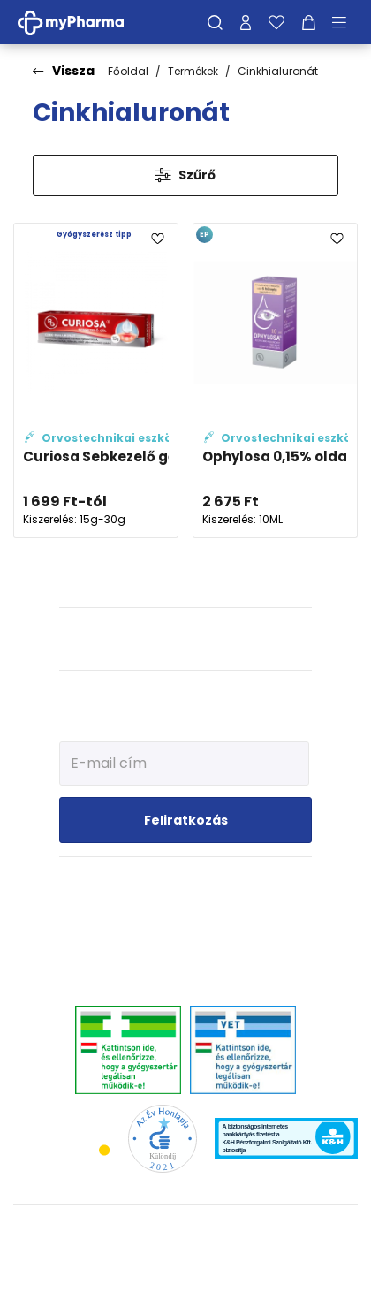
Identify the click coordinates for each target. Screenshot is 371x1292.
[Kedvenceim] (276, 22)
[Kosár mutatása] (309, 22)
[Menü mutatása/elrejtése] (345, 22)
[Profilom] (245, 22)
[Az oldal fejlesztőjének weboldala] (186, 1264)
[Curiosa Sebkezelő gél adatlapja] (95, 380)
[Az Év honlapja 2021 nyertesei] (162, 1138)
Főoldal (128, 71)
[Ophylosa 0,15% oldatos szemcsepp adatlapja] (275, 380)
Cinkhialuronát (278, 71)
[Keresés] (215, 22)
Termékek (193, 71)
